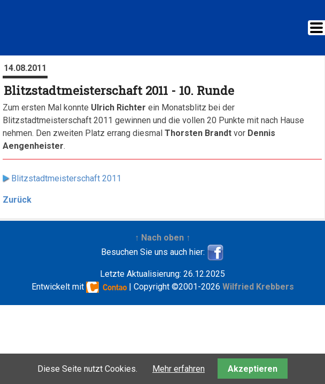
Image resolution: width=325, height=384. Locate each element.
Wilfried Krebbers (258, 287)
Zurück (17, 200)
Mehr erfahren (178, 369)
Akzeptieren (252, 369)
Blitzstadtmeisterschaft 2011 (66, 178)
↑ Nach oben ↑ (162, 238)
